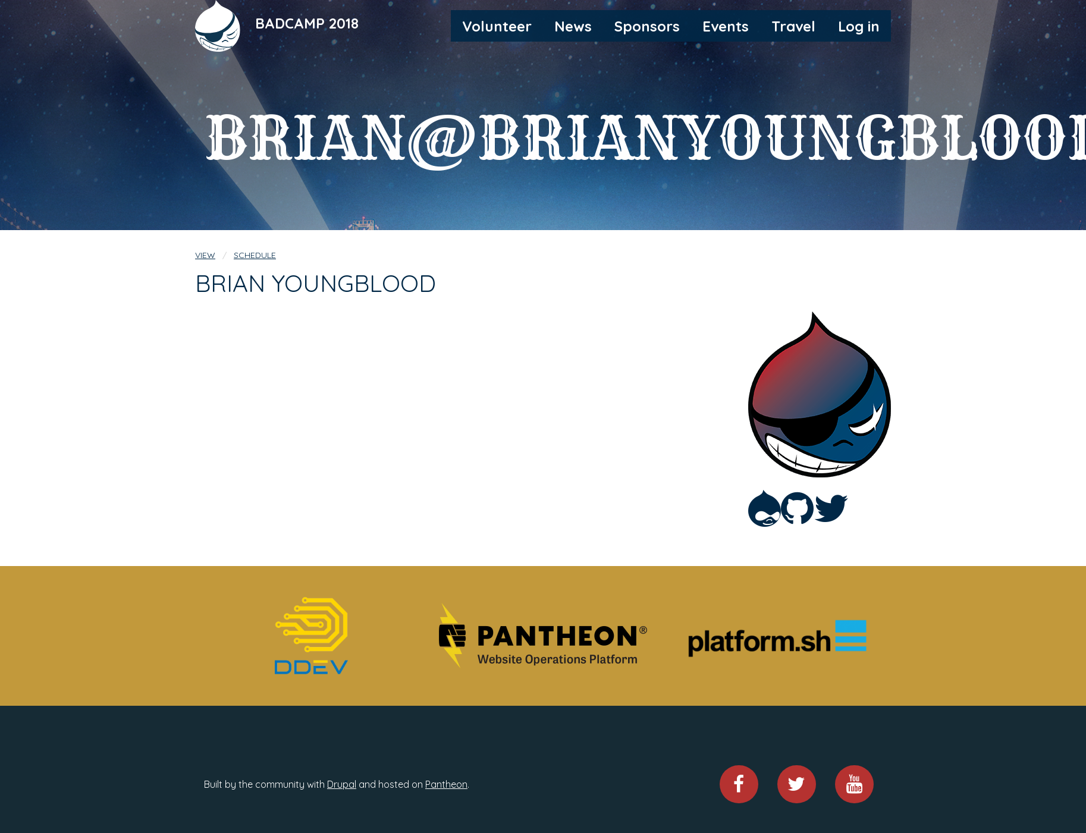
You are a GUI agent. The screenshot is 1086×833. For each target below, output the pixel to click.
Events (725, 26)
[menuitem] (497, 25)
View (205, 255)
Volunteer (497, 26)
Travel (793, 26)
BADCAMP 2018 (307, 23)
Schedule (255, 255)
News (573, 26)
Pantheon (446, 784)
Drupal (341, 784)
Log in (859, 26)
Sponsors (647, 26)
